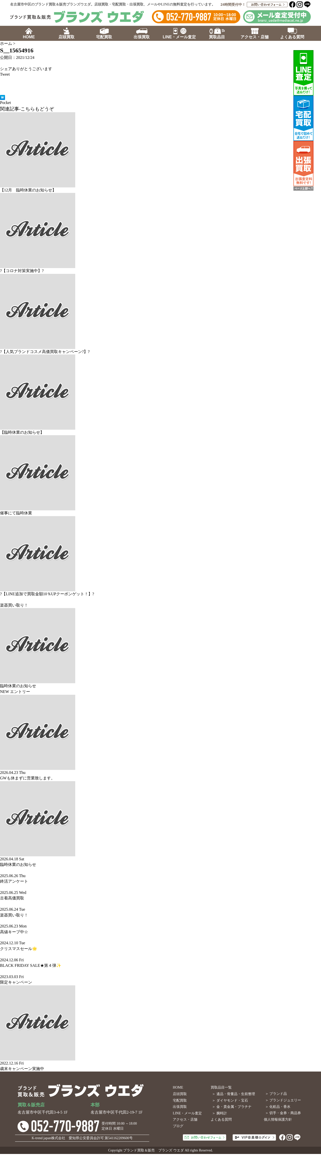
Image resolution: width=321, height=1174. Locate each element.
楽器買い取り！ (14, 605)
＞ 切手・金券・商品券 (283, 1113)
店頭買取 (180, 1094)
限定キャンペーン (16, 982)
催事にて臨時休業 (16, 513)
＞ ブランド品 (276, 1094)
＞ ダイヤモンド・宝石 (230, 1100)
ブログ (178, 1126)
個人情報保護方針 (278, 1119)
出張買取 (180, 1107)
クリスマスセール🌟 (18, 949)
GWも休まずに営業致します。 (27, 778)
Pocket (5, 102)
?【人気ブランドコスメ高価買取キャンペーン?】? (45, 351)
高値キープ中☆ (14, 932)
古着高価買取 (12, 898)
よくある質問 (221, 1119)
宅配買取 (180, 1100)
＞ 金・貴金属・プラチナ (232, 1107)
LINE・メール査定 (187, 1113)
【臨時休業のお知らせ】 (22, 432)
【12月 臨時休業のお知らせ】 (28, 190)
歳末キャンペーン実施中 (22, 1069)
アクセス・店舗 (185, 1119)
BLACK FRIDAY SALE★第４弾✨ (30, 965)
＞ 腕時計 (219, 1113)
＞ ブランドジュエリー (283, 1100)
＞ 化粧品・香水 (278, 1107)
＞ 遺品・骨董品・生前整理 (233, 1094)
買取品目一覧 (221, 1087)
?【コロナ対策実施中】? (22, 271)
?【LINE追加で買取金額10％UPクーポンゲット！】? (47, 594)
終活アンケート (14, 881)
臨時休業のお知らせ (18, 686)
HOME (178, 1087)
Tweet (5, 74)
